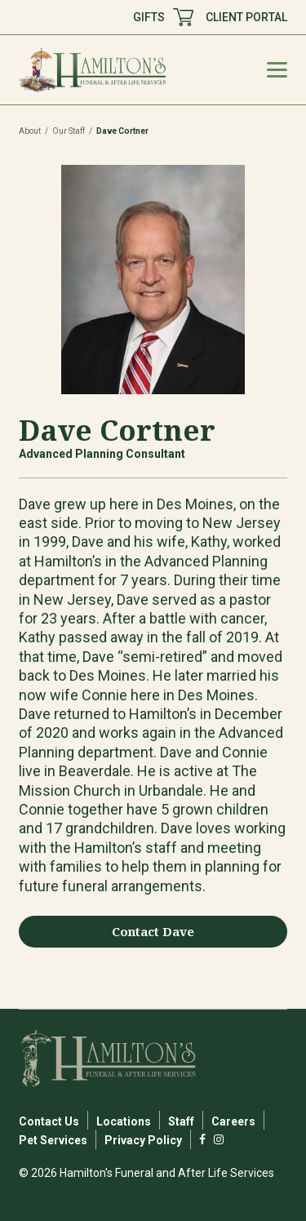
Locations (123, 1121)
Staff (181, 1121)
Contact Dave (153, 931)
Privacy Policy (143, 1140)
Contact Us (49, 1121)
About (30, 131)
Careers (233, 1121)
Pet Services (53, 1140)
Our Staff (68, 131)
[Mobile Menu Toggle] (277, 70)
